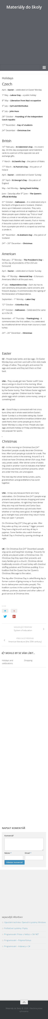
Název (8, 853)
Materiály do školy (24, 7)
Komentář (9, 835)
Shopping (28, 660)
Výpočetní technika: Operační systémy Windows (25, 922)
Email (28, 853)
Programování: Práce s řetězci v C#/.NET (21, 934)
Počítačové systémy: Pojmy (16, 928)
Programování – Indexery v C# (17, 946)
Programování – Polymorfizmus (17, 940)
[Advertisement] (24, 39)
